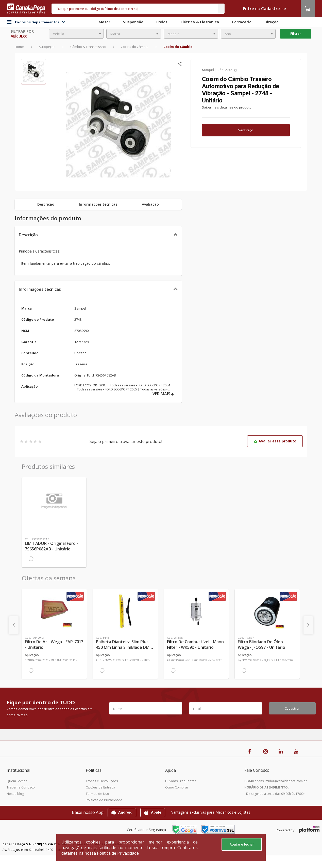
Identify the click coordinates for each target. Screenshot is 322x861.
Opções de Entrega (100, 787)
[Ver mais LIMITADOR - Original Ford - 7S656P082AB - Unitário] (54, 499)
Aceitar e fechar (242, 844)
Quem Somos (17, 781)
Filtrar (295, 33)
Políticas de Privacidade (104, 800)
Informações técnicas (40, 289)
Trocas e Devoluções (102, 781)
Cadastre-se (273, 8)
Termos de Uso (97, 793)
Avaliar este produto (274, 441)
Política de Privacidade (118, 853)
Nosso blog (15, 793)
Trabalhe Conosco (21, 787)
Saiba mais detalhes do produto (226, 107)
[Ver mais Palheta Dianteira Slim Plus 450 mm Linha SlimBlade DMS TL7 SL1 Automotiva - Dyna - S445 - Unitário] (125, 611)
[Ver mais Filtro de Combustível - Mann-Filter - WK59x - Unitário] (196, 611)
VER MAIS (163, 394)
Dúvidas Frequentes (180, 781)
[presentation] (14, 625)
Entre (248, 8)
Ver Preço (245, 130)
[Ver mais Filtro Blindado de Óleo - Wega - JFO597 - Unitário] (267, 611)
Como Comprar (176, 787)
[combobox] (76, 34)
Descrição (28, 235)
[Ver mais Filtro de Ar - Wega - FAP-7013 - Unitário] (54, 611)
